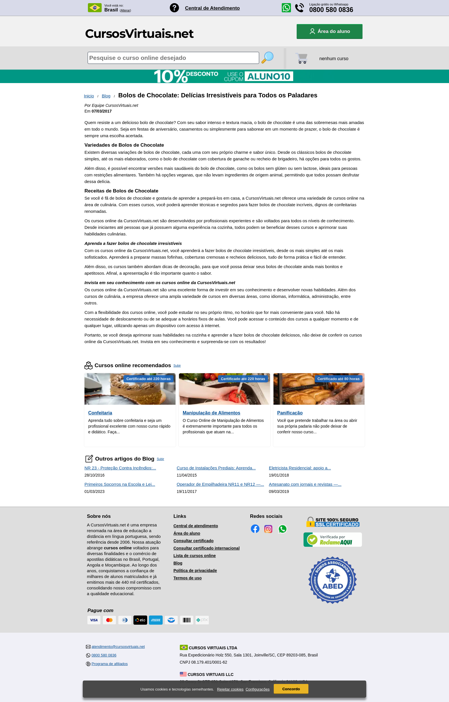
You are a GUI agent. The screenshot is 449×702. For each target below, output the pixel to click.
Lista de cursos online (195, 555)
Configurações (258, 689)
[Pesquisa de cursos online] (173, 58)
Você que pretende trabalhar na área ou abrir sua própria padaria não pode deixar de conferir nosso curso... (317, 426)
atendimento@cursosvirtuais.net (118, 646)
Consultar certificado (194, 540)
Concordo (291, 689)
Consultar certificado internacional (207, 548)
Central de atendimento (196, 526)
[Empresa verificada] (333, 545)
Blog (106, 95)
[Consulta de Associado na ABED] (333, 606)
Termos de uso (188, 578)
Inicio (89, 95)
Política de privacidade (195, 570)
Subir (177, 365)
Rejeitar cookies (230, 689)
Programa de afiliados (110, 664)
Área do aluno (187, 533)
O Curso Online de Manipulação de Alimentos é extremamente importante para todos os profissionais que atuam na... (223, 426)
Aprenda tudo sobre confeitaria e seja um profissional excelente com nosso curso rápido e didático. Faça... (129, 426)
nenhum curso (333, 58)
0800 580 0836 (331, 9)
